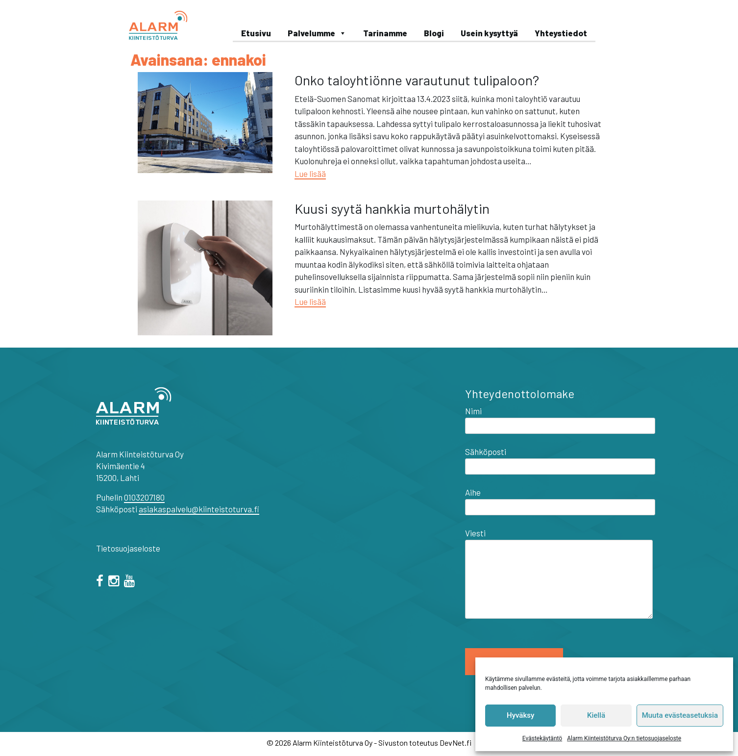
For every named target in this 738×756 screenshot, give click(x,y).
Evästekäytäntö (542, 738)
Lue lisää (310, 173)
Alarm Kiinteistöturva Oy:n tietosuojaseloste (624, 738)
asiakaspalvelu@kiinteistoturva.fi (199, 509)
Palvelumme (317, 33)
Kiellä (596, 715)
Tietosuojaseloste (128, 548)
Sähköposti (560, 459)
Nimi (560, 418)
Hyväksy (520, 715)
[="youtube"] (131, 582)
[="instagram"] (115, 582)
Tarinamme (385, 33)
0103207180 (144, 497)
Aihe (560, 499)
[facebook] (101, 582)
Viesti (559, 574)
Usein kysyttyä (489, 33)
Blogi (434, 33)
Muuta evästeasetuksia (680, 715)
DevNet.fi (455, 742)
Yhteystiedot (561, 33)
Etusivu (256, 33)
